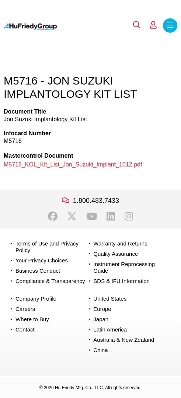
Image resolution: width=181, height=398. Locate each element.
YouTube (91, 216)
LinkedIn (111, 216)
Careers (25, 309)
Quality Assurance (115, 254)
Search (136, 25)
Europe (102, 309)
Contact (25, 329)
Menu (170, 25)
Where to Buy (32, 319)
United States (109, 298)
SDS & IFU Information (121, 281)
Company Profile (35, 298)
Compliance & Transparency (50, 281)
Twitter (72, 216)
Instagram (129, 216)
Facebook (53, 216)
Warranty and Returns (120, 243)
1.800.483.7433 (96, 200)
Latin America (110, 329)
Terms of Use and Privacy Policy (47, 246)
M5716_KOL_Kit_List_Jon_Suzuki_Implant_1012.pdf (73, 164)
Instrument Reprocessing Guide (124, 267)
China (100, 350)
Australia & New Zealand (123, 340)
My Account (153, 25)
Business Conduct (37, 271)
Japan (100, 319)
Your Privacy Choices (41, 260)
